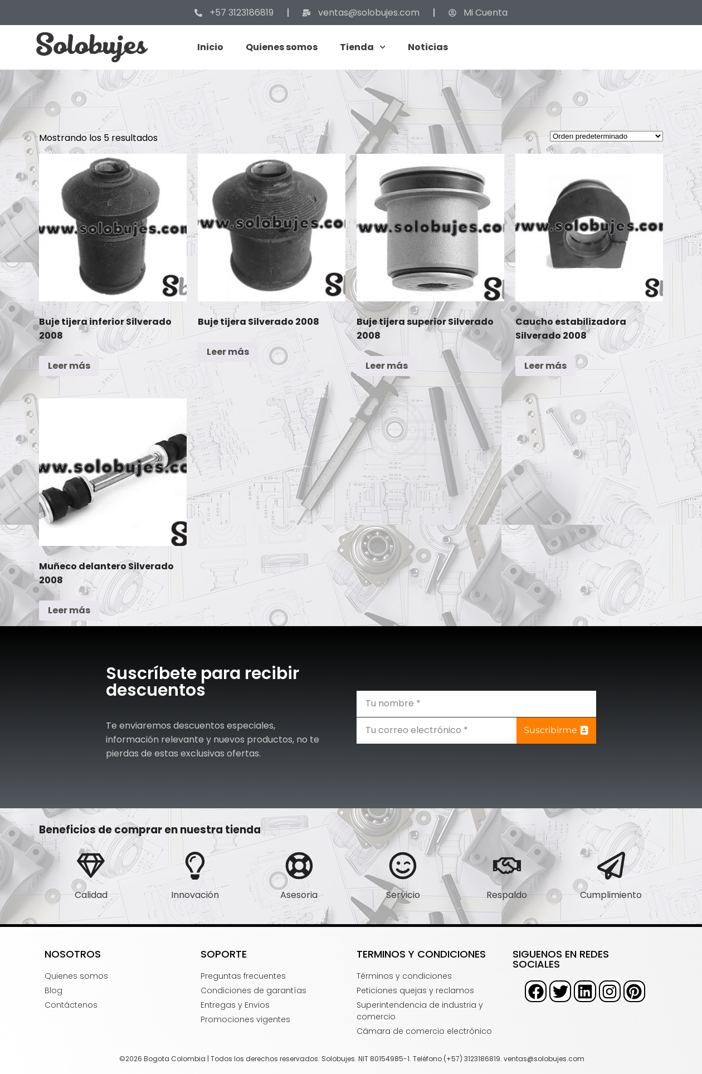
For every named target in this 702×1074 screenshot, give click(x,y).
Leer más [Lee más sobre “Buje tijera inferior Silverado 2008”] (69, 365)
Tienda (363, 47)
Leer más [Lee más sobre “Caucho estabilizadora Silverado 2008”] (545, 365)
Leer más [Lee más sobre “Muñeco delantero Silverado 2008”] (69, 610)
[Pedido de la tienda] (606, 136)
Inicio (210, 47)
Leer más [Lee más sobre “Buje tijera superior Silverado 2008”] (386, 365)
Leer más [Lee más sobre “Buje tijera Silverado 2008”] (228, 351)
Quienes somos (282, 47)
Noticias (428, 47)
